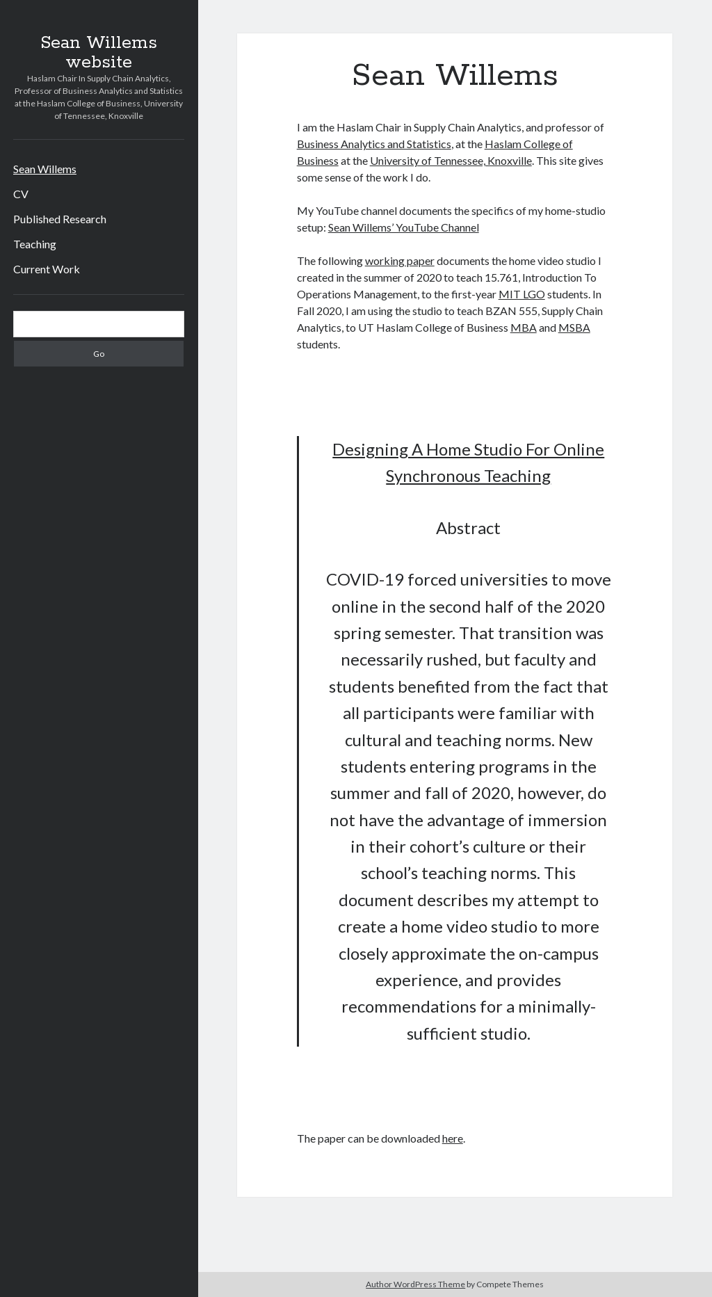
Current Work (46, 268)
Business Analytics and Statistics (374, 143)
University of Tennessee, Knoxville (451, 160)
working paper (400, 260)
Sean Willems (44, 168)
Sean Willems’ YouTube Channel (403, 227)
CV (21, 193)
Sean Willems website (98, 53)
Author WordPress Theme (415, 1284)
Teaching (34, 243)
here (452, 1138)
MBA (523, 327)
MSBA (574, 327)
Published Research (59, 218)
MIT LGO (522, 293)
